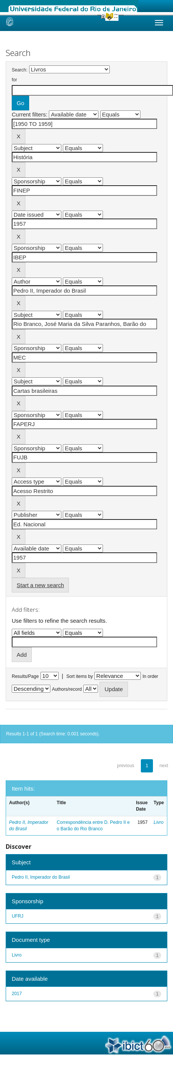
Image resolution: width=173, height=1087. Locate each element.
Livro (159, 822)
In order (150, 676)
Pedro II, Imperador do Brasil (41, 877)
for (14, 79)
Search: (19, 70)
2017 (17, 993)
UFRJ (17, 916)
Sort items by (79, 676)
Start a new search (40, 585)
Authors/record (67, 689)
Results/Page (25, 676)
